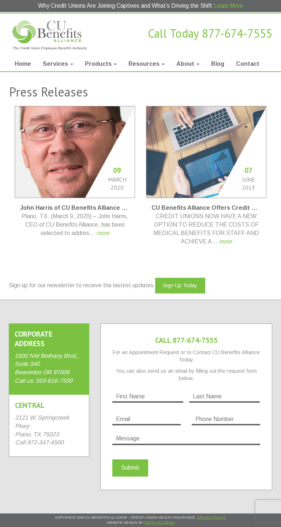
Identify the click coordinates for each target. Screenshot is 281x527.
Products (101, 64)
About (187, 64)
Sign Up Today (180, 285)
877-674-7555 (237, 33)
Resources (146, 64)
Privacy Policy (211, 517)
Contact (247, 64)
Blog (217, 64)
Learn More (228, 6)
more (102, 233)
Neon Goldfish (160, 522)
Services (58, 64)
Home (23, 64)
